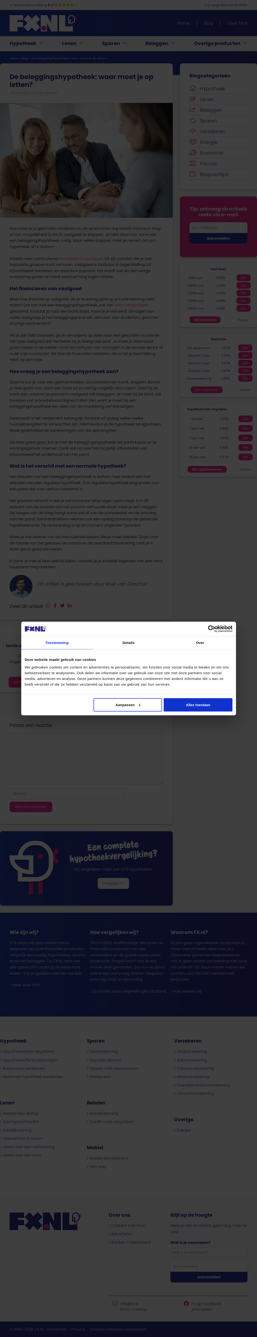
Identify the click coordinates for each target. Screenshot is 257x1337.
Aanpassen (127, 705)
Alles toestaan (198, 705)
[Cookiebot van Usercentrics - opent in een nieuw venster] (211, 629)
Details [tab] (129, 643)
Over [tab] (200, 643)
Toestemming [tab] (57, 643)
